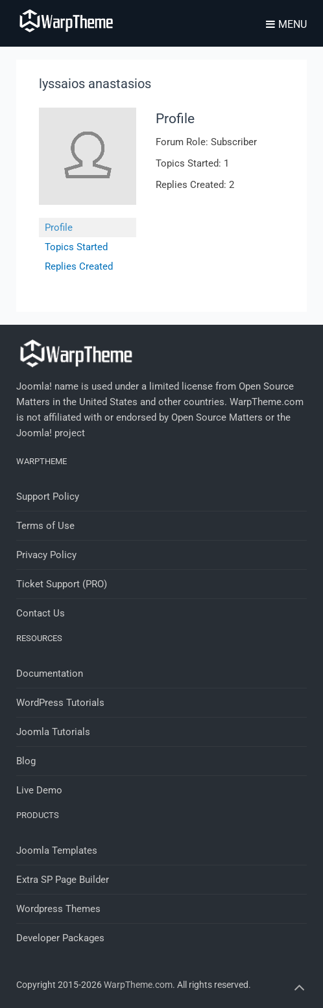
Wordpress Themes (58, 909)
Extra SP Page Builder (62, 879)
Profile (59, 227)
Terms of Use (45, 526)
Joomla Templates (56, 850)
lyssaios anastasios (95, 83)
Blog (26, 761)
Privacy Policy (46, 555)
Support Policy (47, 496)
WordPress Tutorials (60, 703)
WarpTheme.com (138, 984)
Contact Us (40, 613)
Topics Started (76, 247)
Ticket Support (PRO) (61, 584)
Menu (286, 24)
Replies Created (79, 266)
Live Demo (39, 790)
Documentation (49, 673)
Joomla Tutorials (53, 732)
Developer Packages (60, 938)
